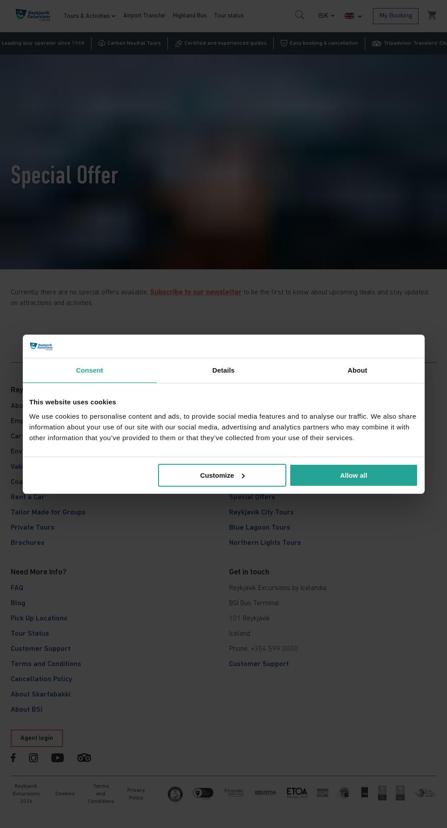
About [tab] (358, 370)
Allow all (354, 475)
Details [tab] (224, 370)
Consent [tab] (89, 370)
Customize (222, 475)
